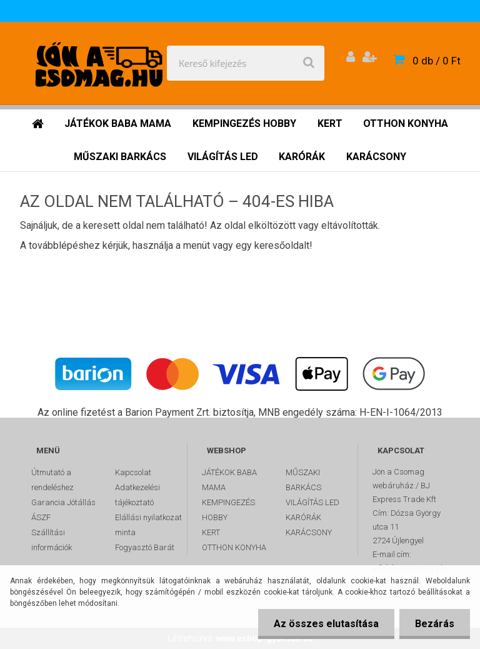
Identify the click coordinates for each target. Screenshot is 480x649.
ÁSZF (41, 517)
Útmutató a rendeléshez (52, 480)
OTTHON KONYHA (234, 547)
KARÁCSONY (309, 532)
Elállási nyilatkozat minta (148, 525)
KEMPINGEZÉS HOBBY (228, 510)
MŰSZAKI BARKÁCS (303, 480)
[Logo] (101, 63)
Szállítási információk (51, 540)
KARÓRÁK (303, 517)
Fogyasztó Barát (144, 547)
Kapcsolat (133, 472)
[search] (308, 63)
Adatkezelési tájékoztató (137, 495)
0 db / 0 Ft (436, 60)
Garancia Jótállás (63, 502)
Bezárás (434, 624)
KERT (211, 532)
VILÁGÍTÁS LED (312, 502)
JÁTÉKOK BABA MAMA (229, 480)
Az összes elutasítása (326, 624)
